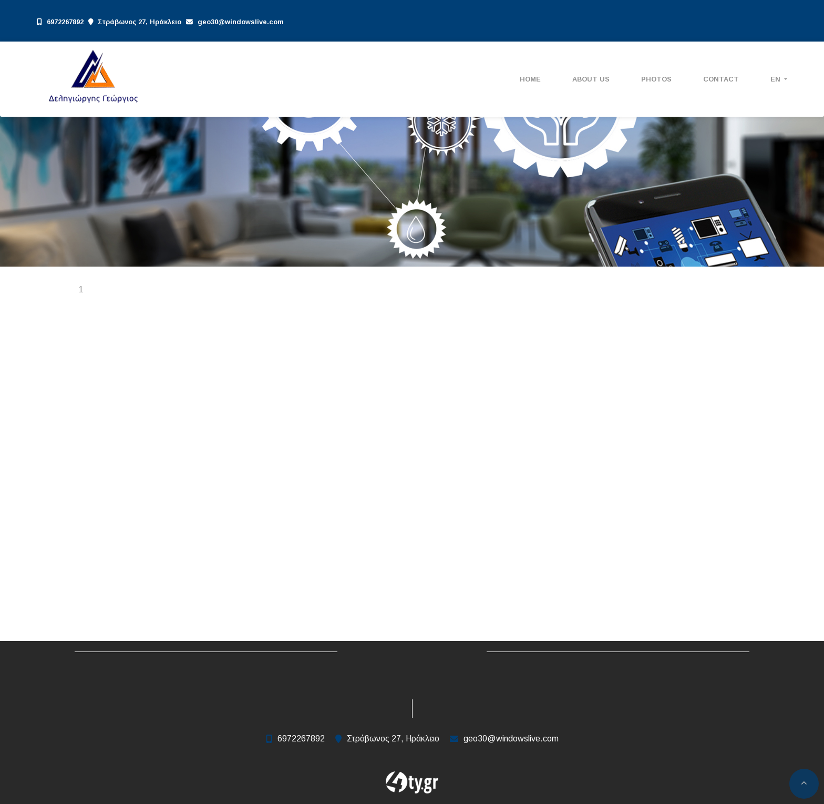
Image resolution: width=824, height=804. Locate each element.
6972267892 (65, 22)
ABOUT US (591, 79)
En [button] (776, 79)
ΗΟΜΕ (530, 79)
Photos (656, 79)
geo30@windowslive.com (241, 22)
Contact (721, 79)
